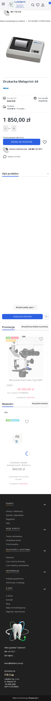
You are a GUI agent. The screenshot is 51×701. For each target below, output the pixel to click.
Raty (8, 523)
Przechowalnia (12, 544)
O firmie (9, 596)
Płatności (10, 557)
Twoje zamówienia (14, 536)
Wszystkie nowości (40, 403)
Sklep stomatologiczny (15, 607)
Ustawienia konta (13, 540)
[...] (25, 50)
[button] (25, 307)
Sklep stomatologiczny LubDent (12, 21)
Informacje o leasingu (15, 582)
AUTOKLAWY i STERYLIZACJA (39, 21)
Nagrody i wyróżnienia (15, 611)
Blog (8, 603)
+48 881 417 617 (35, 149)
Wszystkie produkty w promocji (35, 326)
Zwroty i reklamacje (14, 511)
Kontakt (9, 600)
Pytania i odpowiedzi (14, 515)
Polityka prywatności (15, 578)
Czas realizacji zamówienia (17, 565)
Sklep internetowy (24, 698)
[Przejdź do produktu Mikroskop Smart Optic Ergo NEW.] (25, 357)
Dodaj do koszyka (21, 141)
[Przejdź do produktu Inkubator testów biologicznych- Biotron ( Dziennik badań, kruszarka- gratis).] (18, 439)
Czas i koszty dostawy (15, 561)
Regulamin (10, 519)
